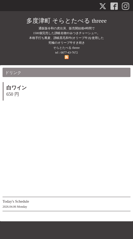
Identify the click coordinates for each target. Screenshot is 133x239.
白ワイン (16, 87)
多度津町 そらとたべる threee (66, 20)
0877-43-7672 (69, 52)
